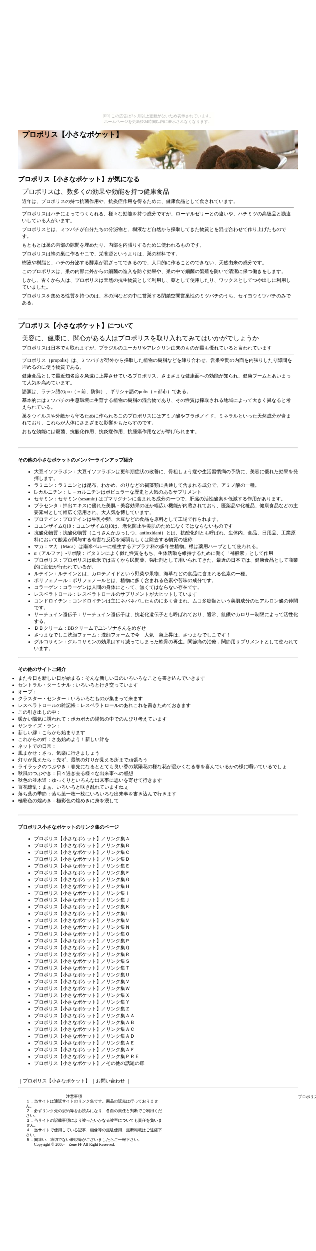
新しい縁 (27, 732)
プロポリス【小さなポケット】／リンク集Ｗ (82, 988)
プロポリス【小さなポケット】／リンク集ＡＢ (84, 1022)
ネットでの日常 (35, 746)
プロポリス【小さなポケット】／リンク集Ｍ (82, 920)
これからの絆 (32, 739)
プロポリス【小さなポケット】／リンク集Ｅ (82, 866)
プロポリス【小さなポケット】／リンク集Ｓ (82, 961)
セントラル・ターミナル (44, 685)
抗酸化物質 (46, 533)
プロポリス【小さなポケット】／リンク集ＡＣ (84, 1029)
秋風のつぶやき (35, 773)
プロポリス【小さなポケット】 (63, 179)
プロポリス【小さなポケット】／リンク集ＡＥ (84, 1043)
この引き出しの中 (37, 712)
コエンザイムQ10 (52, 526)
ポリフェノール (51, 580)
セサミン (43, 499)
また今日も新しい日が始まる (49, 678)
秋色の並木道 (32, 780)
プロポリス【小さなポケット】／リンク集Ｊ (82, 900)
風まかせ (27, 753)
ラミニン (43, 485)
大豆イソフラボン (53, 471)
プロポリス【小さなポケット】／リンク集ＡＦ (84, 1049)
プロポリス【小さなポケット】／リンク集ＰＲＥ (87, 1056)
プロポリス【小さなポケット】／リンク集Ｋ (82, 907)
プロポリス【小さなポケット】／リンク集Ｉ (82, 893)
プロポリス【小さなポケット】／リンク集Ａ (82, 838)
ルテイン (43, 573)
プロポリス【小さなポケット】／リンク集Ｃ (82, 852)
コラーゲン (46, 587)
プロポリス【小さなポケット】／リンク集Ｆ (82, 872)
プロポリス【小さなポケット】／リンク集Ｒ (82, 954)
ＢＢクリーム (48, 628)
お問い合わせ (110, 1081)
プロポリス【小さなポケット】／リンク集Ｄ (82, 859)
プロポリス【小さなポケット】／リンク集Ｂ (82, 845)
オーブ (25, 692)
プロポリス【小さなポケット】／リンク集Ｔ (82, 968)
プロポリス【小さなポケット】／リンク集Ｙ (82, 1002)
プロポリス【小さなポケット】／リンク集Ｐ (82, 941)
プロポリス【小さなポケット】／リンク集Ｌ (82, 913)
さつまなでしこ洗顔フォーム (65, 635)
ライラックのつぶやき (42, 766)
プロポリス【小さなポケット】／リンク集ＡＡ (84, 1015)
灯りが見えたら (35, 760)
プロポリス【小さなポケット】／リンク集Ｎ (82, 927)
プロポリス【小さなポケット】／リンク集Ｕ (82, 975)
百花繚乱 (27, 787)
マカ (39, 546)
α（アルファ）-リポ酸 (57, 553)
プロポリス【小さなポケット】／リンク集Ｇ (82, 879)
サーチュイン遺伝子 (55, 614)
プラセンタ (46, 505)
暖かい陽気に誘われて (42, 719)
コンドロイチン (51, 601)
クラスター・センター (42, 698)
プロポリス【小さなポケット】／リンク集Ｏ (82, 934)
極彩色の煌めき (35, 800)
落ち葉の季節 (32, 794)
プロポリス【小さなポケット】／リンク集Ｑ (82, 947)
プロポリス (46, 560)
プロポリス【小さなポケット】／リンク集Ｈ (82, 886)
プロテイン (46, 519)
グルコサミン (48, 642)
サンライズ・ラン (37, 726)
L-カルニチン (48, 492)
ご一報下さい (126, 1139)
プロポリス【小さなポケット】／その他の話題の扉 (89, 1063)
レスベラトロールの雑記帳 (47, 705)
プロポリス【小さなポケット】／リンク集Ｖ (82, 981)
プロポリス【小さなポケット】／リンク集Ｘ (82, 995)
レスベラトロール (53, 594)
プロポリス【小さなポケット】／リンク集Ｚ (82, 1009)
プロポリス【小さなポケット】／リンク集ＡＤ (84, 1036)
